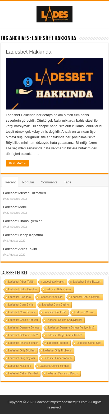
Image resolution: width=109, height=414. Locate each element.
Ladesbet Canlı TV (55, 312)
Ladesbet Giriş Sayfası (21, 358)
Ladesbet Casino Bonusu (23, 319)
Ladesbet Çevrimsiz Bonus (62, 373)
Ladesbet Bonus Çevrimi (85, 297)
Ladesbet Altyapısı (54, 281)
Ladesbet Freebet (57, 342)
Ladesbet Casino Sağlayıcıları (64, 319)
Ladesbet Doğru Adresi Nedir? (64, 335)
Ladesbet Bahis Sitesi (58, 289)
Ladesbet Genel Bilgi (88, 342)
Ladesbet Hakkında (28, 52)
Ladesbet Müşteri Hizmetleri (24, 193)
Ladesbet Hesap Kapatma (23, 235)
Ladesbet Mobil (14, 207)
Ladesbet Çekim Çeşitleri (23, 373)
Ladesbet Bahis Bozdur (86, 281)
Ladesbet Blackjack (19, 297)
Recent (10, 182)
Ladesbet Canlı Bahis (20, 304)
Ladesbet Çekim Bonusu (54, 365)
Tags (67, 182)
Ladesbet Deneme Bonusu (23, 327)
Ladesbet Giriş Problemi (57, 350)
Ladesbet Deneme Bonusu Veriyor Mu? (71, 327)
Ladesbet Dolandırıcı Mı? (23, 335)
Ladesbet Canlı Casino (55, 304)
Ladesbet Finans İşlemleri (22, 221)
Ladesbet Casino (84, 312)
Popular (28, 182)
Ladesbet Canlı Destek (21, 312)
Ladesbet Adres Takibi (20, 249)
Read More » (17, 163)
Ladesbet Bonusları (51, 297)
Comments (49, 182)
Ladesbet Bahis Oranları (22, 289)
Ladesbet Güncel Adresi (58, 358)
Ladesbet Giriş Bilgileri (21, 350)
